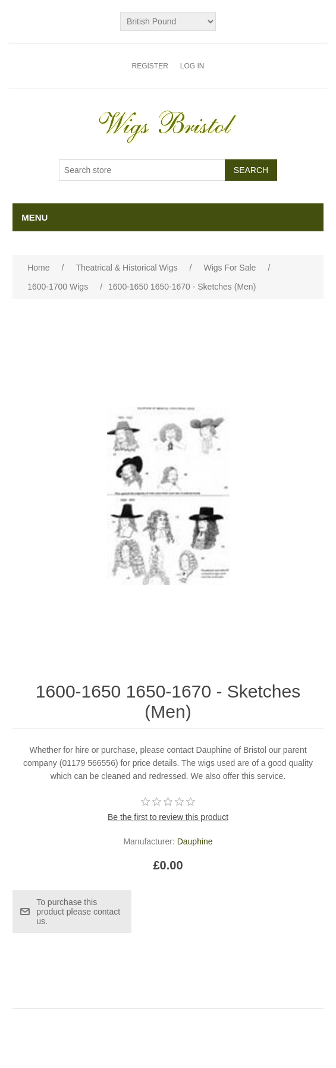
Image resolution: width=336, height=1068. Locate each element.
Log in (192, 66)
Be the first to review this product (168, 817)
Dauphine (195, 841)
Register (149, 66)
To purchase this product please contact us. (78, 911)
